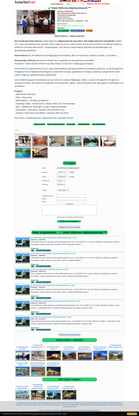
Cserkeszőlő (66, 405)
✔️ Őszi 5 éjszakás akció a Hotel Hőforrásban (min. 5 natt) (49, 269)
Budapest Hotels (36, 405)
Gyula (70, 406)
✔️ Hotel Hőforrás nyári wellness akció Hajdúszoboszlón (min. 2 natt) (53, 253)
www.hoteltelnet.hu (54, 410)
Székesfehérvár (98, 403)
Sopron (83, 403)
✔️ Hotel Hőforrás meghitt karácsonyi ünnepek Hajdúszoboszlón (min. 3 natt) (55, 301)
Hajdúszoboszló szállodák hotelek (57, 118)
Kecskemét (61, 403)
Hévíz (55, 403)
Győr (39, 403)
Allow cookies (132, 413)
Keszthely (83, 405)
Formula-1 (26, 405)
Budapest (19, 405)
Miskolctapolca (101, 405)
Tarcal (65, 406)
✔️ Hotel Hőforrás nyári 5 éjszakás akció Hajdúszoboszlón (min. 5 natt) (53, 237)
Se (32, 250)
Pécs (67, 403)
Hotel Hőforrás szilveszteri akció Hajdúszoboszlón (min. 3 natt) (51, 317)
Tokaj (74, 406)
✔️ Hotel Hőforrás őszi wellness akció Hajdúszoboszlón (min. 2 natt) (53, 285)
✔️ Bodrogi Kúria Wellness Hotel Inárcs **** (115, 347)
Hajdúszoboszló (47, 403)
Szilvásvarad (118, 405)
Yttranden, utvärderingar (65, 11)
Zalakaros (112, 403)
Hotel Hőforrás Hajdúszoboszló (28, 69)
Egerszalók (74, 405)
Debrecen (29, 403)
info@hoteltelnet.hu (93, 410)
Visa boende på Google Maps (66, 15)
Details (64, 414)
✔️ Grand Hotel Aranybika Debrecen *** (37, 347)
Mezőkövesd (91, 405)
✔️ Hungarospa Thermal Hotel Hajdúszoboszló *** (38, 386)
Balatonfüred (21, 403)
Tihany (106, 403)
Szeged (89, 403)
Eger (34, 403)
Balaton (119, 403)
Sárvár (72, 403)
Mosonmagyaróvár (55, 405)
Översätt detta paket (43, 250)
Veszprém (110, 405)
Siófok (78, 403)
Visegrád (45, 405)
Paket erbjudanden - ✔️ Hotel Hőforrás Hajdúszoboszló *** (69, 232)
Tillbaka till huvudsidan (69, 227)
